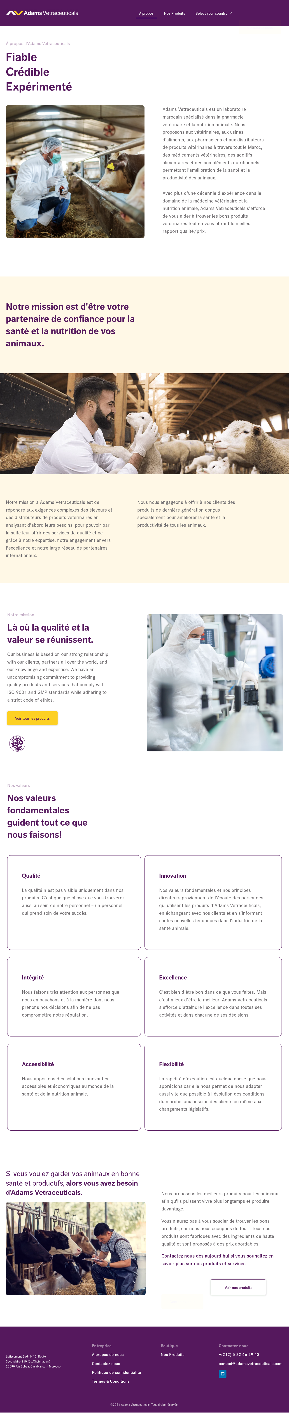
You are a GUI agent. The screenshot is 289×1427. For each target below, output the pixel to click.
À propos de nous (108, 1360)
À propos (146, 13)
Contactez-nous (260, 13)
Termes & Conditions (111, 1386)
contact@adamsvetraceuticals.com (250, 1369)
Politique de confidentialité (116, 1378)
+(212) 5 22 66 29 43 (239, 1360)
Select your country (214, 13)
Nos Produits (174, 13)
